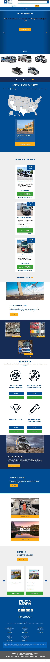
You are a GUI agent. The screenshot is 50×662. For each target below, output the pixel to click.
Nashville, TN (34, 89)
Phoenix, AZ (44, 89)
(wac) (25, 198)
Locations (38, 625)
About (34, 625)
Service (14, 625)
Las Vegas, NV (24, 89)
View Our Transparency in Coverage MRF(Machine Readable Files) (33, 659)
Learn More (14, 315)
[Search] (32, 1)
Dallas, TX (14, 89)
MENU (25, 9)
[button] (3, 32)
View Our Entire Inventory (25, 80)
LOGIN (37, 5)
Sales (11, 625)
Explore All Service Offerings (25, 357)
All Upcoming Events (22, 561)
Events (25, 625)
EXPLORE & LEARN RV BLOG (25, 541)
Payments (21, 198)
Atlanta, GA (6, 89)
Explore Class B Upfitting (14, 467)
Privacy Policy (17, 659)
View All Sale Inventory (25, 278)
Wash (22, 625)
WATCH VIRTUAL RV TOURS (25, 518)
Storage (18, 625)
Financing (30, 625)
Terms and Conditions (9, 659)
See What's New (25, 30)
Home (7, 625)
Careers (42, 625)
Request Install (16, 398)
